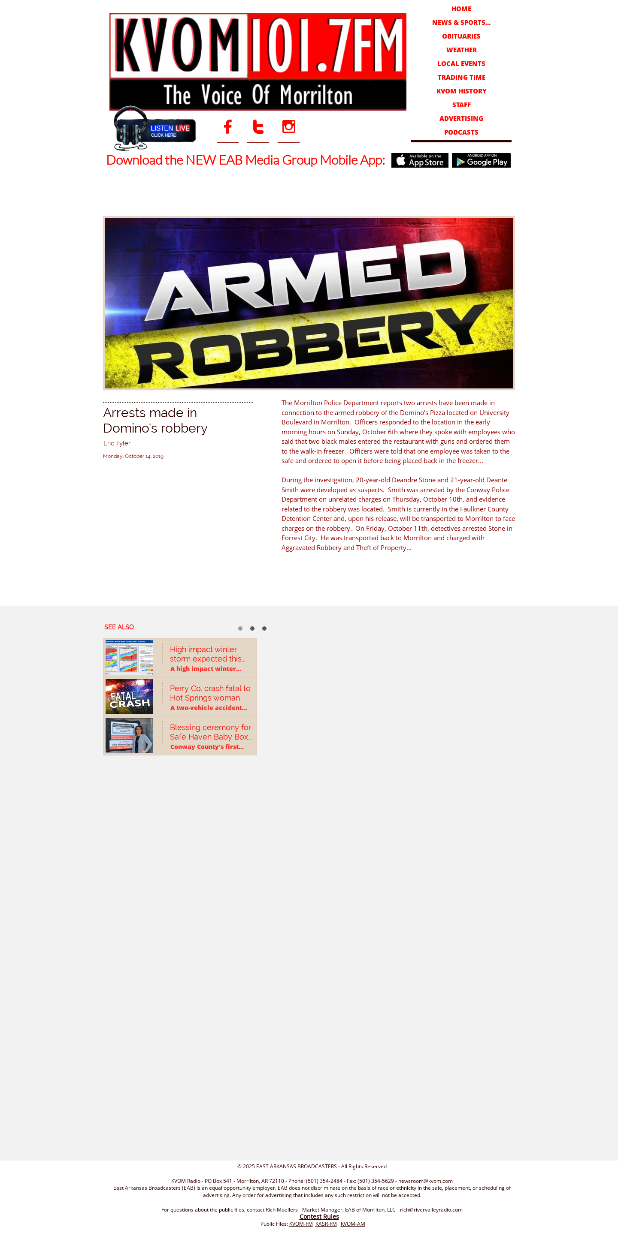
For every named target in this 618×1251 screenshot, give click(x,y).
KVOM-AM (353, 1223)
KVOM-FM (301, 1223)
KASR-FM (326, 1223)
